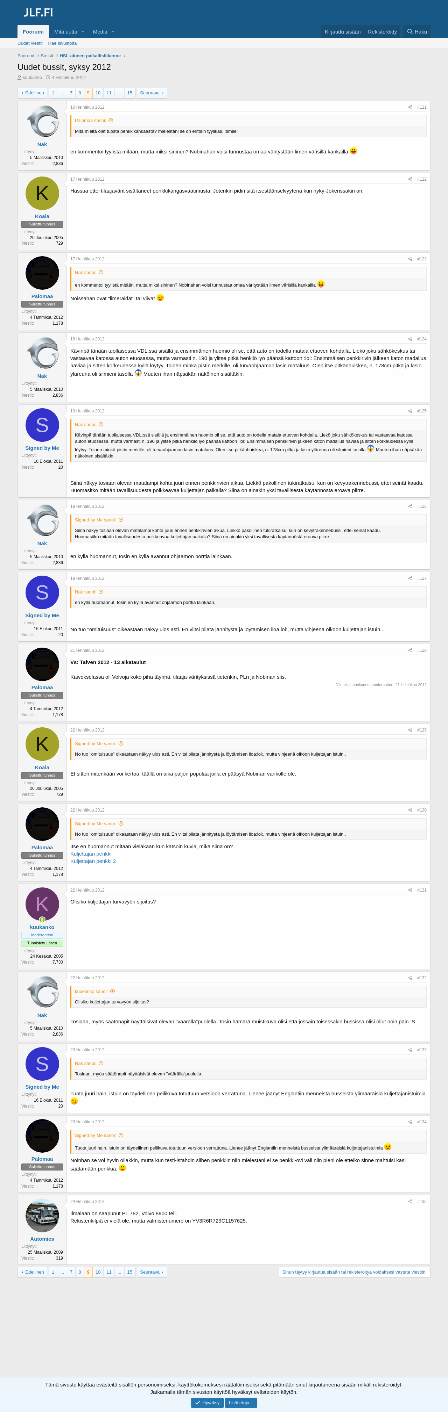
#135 (422, 1201)
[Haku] (416, 31)
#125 (422, 411)
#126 (422, 506)
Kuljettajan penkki (91, 854)
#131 (422, 890)
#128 (422, 650)
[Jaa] (410, 107)
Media (100, 32)
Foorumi (33, 32)
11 (108, 92)
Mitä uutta (65, 32)
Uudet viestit (30, 43)
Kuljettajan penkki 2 (93, 861)
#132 (422, 977)
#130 (422, 810)
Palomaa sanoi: (90, 120)
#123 (422, 259)
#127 (422, 578)
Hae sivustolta (62, 43)
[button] (83, 31)
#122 (422, 179)
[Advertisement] (224, 1334)
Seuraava (150, 92)
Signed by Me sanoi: (95, 520)
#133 (422, 1049)
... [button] (62, 92)
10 (98, 92)
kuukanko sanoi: (91, 991)
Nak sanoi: (85, 272)
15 (129, 92)
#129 (422, 730)
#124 (422, 339)
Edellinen (34, 92)
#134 (422, 1121)
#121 (422, 107)
